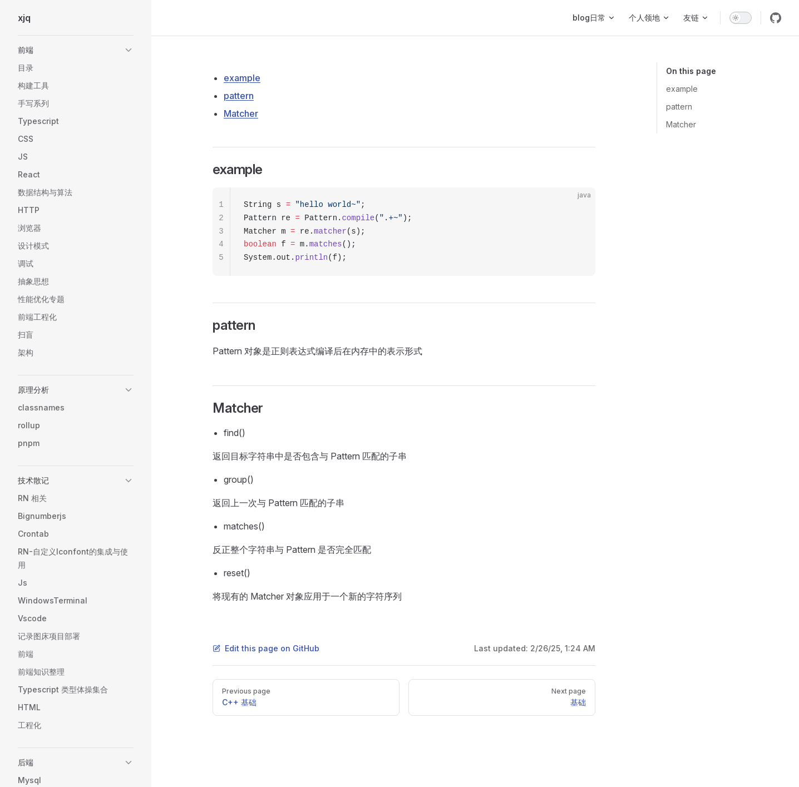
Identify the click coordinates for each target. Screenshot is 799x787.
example (682, 88)
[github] (776, 18)
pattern (679, 106)
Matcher (681, 124)
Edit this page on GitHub (266, 648)
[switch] (740, 18)
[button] (76, 50)
